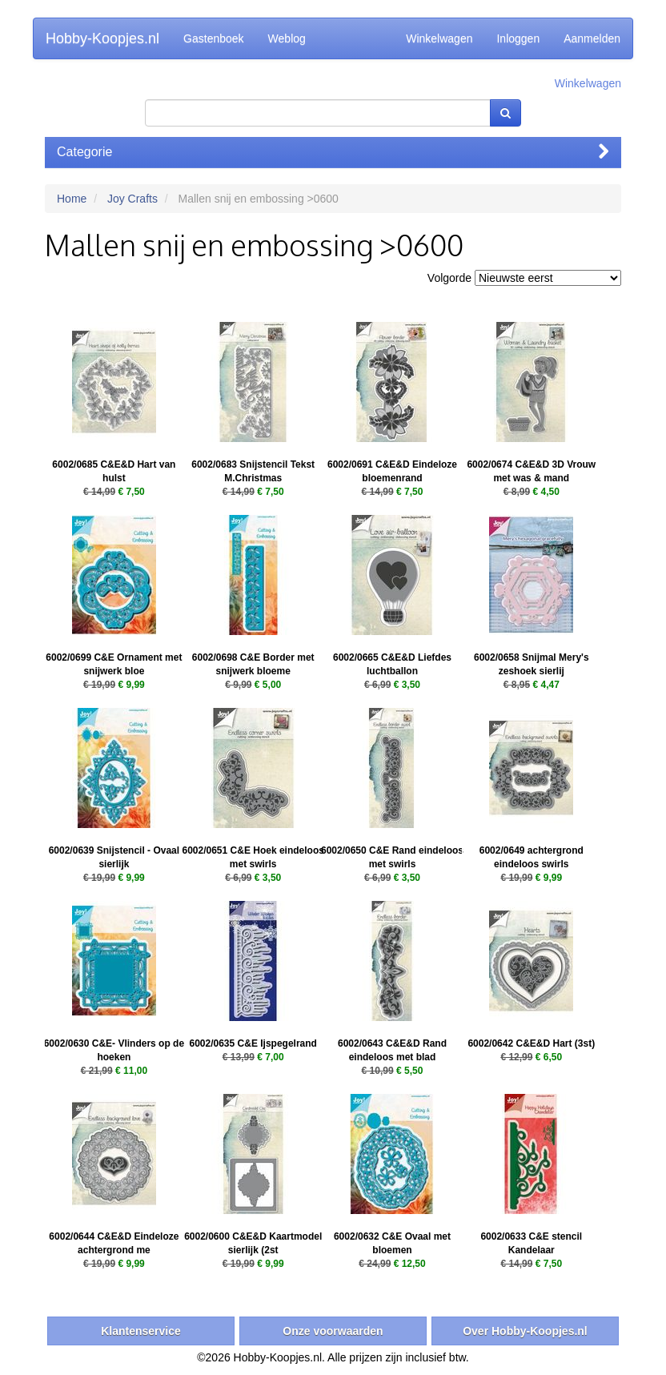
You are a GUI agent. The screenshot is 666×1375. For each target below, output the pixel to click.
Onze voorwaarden (333, 1331)
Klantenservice (141, 1331)
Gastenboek (213, 38)
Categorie (333, 152)
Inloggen (518, 38)
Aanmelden (592, 38)
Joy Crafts (132, 198)
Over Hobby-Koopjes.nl (525, 1331)
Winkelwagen (439, 38)
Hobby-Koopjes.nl (102, 38)
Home (71, 198)
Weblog (287, 38)
